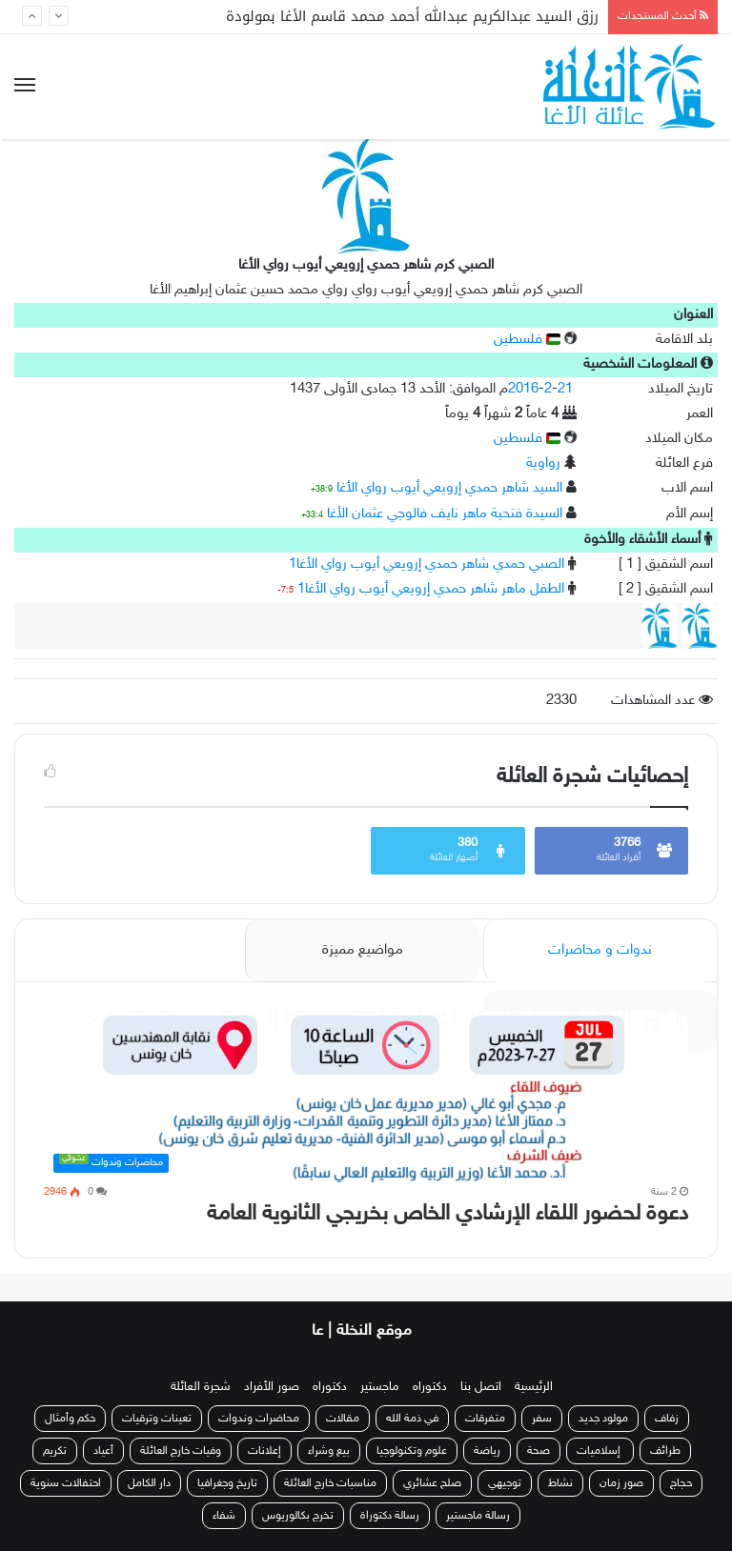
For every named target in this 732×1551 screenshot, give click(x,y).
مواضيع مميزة (362, 950)
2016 (523, 389)
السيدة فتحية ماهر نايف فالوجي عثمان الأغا (444, 514)
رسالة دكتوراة (389, 1515)
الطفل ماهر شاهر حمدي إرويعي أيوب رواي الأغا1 (430, 589)
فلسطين (527, 340)
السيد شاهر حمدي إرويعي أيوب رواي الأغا (449, 488)
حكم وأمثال (70, 1418)
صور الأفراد (271, 1387)
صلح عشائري (432, 1483)
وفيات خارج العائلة (180, 1451)
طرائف (665, 1451)
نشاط (560, 1483)
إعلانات (264, 1451)
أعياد (103, 1451)
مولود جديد (603, 1418)
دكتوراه (430, 1387)
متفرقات (485, 1418)
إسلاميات (600, 1451)
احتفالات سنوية (65, 1483)
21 (565, 389)
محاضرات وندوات (258, 1418)
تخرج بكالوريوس (298, 1515)
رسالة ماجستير (478, 1515)
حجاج (681, 1483)
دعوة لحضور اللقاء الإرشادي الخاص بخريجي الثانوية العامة (447, 1214)
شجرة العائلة (201, 1387)
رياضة (487, 1451)
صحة (538, 1451)
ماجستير (379, 1387)
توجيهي (504, 1483)
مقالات (342, 1418)
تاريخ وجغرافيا (227, 1483)
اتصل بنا (480, 1387)
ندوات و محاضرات (600, 950)
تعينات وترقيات (157, 1418)
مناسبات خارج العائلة (330, 1483)
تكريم (55, 1451)
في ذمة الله (412, 1418)
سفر (542, 1418)
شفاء (224, 1515)
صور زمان (621, 1483)
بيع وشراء (329, 1451)
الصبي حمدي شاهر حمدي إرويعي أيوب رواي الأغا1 (426, 564)
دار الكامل (149, 1483)
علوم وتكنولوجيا (411, 1451)
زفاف (667, 1418)
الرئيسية (534, 1387)
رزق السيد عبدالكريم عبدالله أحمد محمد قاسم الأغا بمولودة (412, 16)
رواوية (543, 463)
